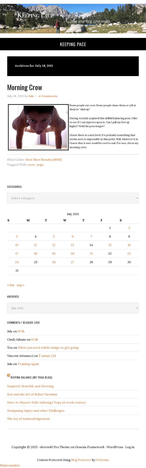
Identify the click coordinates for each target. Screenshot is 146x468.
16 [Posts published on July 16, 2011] (129, 245)
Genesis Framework (89, 447)
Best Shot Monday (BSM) (44, 159)
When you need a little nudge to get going (48, 347)
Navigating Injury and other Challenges (35, 410)
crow (31, 164)
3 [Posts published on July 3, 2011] (17, 236)
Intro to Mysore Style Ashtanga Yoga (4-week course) (46, 402)
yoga (40, 164)
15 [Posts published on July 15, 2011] (110, 245)
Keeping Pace (73, 44)
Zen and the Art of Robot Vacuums (32, 394)
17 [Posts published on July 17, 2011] (16, 253)
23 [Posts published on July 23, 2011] (129, 253)
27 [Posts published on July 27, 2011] (72, 262)
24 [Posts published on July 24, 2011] (17, 262)
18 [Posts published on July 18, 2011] (35, 253)
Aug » (20, 285)
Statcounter (10, 465)
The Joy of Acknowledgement (28, 419)
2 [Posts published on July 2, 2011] (129, 228)
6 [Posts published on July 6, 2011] (72, 236)
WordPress (115, 447)
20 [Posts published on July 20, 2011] (72, 253)
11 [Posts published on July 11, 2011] (35, 245)
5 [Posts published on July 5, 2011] (54, 236)
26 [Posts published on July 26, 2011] (54, 262)
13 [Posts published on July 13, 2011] (72, 245)
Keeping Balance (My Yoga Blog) (31, 377)
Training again (28, 364)
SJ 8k (21, 331)
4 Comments (48, 96)
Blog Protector (81, 460)
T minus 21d (47, 356)
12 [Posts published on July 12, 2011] (53, 245)
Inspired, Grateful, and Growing (30, 386)
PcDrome (102, 460)
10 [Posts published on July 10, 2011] (16, 245)
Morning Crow (24, 87)
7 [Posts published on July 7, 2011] (91, 236)
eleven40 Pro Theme (55, 447)
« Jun (10, 285)
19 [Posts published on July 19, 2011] (53, 253)
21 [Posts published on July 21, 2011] (91, 253)
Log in (129, 447)
